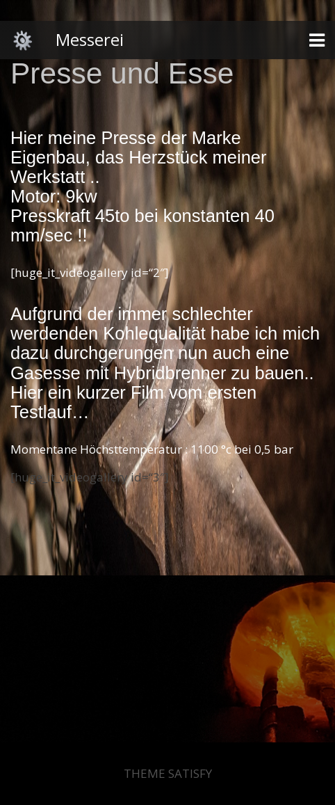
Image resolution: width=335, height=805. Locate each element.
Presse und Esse (122, 73)
